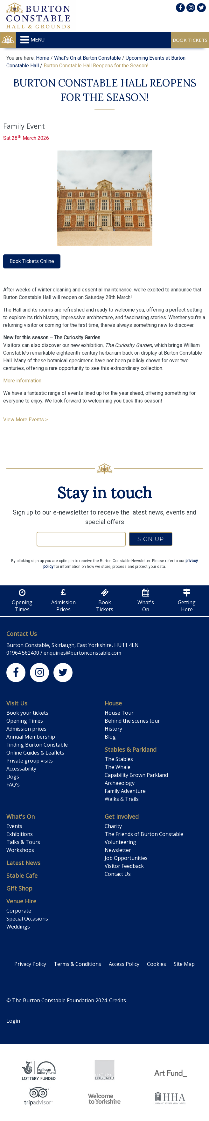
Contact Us (21, 633)
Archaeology (120, 783)
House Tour (119, 713)
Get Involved (122, 816)
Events (14, 826)
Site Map (184, 963)
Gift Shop (19, 888)
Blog (110, 737)
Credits (117, 1000)
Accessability (21, 768)
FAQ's (13, 784)
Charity (113, 826)
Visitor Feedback (124, 866)
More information (22, 381)
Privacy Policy (30, 963)
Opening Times (24, 721)
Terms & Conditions (77, 963)
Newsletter (118, 850)
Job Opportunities (126, 858)
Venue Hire (21, 901)
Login (13, 1020)
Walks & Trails (122, 799)
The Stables (119, 759)
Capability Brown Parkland (136, 775)
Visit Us (16, 703)
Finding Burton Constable (37, 744)
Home (42, 58)
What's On (20, 816)
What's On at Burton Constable (87, 58)
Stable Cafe (22, 875)
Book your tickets (27, 713)
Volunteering (120, 842)
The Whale (117, 767)
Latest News (23, 863)
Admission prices (26, 729)
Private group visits (29, 760)
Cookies (156, 963)
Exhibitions (19, 834)
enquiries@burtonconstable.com (82, 652)
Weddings (18, 926)
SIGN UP (150, 539)
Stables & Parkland (131, 749)
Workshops (20, 850)
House (113, 703)
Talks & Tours (23, 842)
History (113, 729)
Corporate (18, 910)
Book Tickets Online (32, 261)
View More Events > (25, 420)
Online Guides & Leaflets (35, 752)
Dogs (12, 776)
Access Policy (124, 963)
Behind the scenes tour (132, 721)
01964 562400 (22, 652)
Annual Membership (30, 737)
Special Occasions (27, 918)
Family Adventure (125, 791)
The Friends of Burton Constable (144, 834)
